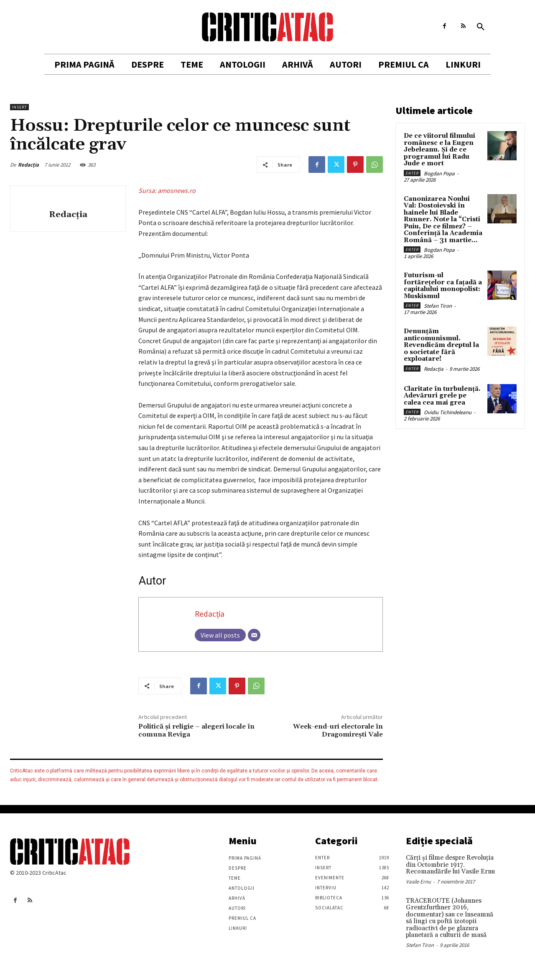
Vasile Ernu (418, 881)
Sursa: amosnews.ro (167, 190)
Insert (19, 107)
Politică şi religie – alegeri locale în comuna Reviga (196, 730)
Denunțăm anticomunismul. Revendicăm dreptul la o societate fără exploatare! (441, 345)
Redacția (28, 164)
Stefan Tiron (438, 305)
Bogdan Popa (439, 173)
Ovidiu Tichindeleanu (447, 412)
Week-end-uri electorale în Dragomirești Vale (338, 730)
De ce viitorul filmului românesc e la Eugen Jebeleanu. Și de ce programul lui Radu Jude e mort (439, 149)
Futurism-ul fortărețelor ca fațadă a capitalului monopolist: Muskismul (443, 285)
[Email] (254, 635)
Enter (412, 173)
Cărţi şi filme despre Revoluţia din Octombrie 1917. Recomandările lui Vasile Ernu (450, 865)
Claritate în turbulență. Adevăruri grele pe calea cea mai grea (442, 396)
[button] (481, 27)
